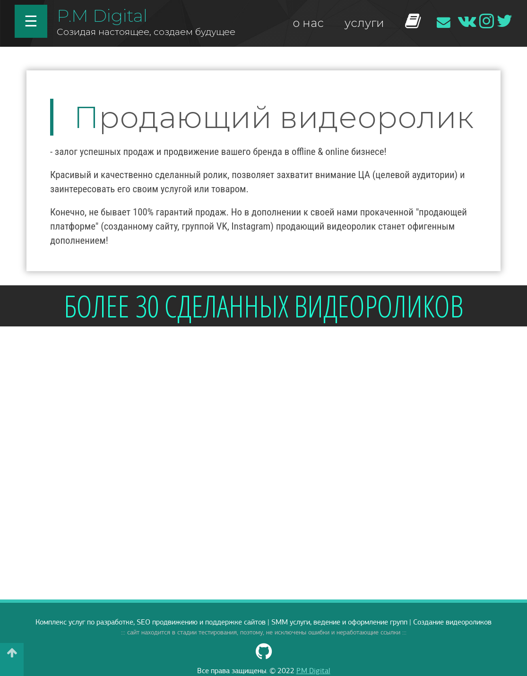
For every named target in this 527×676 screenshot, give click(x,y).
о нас (308, 23)
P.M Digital (102, 15)
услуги (364, 23)
